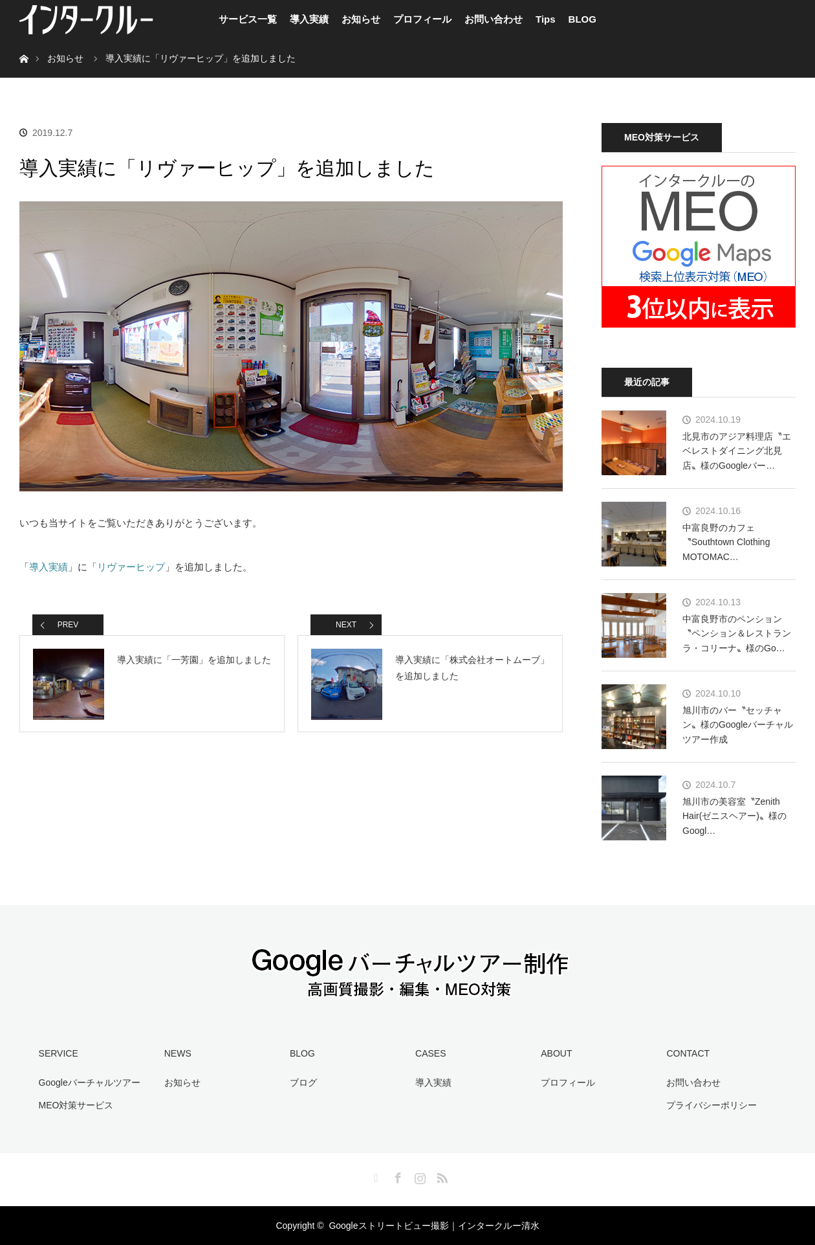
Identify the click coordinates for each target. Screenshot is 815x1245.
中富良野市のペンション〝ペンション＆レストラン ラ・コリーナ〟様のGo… (736, 633)
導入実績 (309, 19)
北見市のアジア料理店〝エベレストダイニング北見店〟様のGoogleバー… (736, 451)
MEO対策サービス (76, 1105)
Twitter (374, 1175)
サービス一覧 (248, 19)
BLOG (582, 19)
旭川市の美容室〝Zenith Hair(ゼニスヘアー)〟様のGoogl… (734, 816)
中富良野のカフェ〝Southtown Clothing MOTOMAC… (726, 542)
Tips (546, 19)
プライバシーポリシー (711, 1105)
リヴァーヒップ (131, 566)
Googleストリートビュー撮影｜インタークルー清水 (434, 1225)
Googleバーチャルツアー (89, 1082)
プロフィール (422, 19)
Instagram (418, 1175)
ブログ (303, 1082)
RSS (440, 1175)
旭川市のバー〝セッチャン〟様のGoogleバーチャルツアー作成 (737, 725)
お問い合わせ (493, 19)
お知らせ (361, 19)
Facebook (396, 1175)
